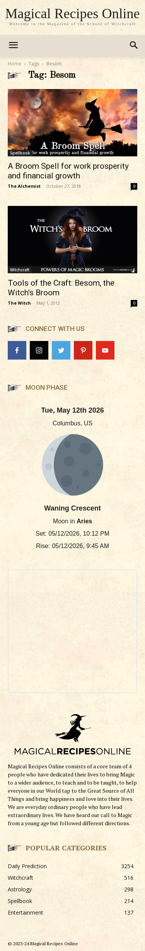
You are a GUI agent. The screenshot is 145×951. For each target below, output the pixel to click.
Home (14, 63)
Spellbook (20, 153)
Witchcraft (19, 269)
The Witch (19, 303)
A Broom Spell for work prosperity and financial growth (68, 170)
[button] (134, 45)
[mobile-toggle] (13, 45)
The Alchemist (24, 186)
